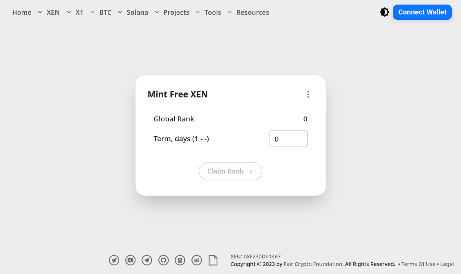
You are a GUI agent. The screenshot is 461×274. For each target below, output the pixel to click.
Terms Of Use (418, 264)
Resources (247, 12)
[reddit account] (196, 260)
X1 (74, 12)
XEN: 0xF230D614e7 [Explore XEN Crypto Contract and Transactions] (256, 256)
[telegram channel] (147, 260)
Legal (447, 264)
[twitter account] (114, 260)
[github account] (163, 260)
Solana (132, 12)
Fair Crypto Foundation (313, 264)
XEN (48, 12)
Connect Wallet (422, 12)
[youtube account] (130, 260)
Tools (207, 12)
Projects (171, 12)
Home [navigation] (22, 12)
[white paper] (213, 260)
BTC (100, 12)
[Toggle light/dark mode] (384, 12)
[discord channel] (180, 260)
